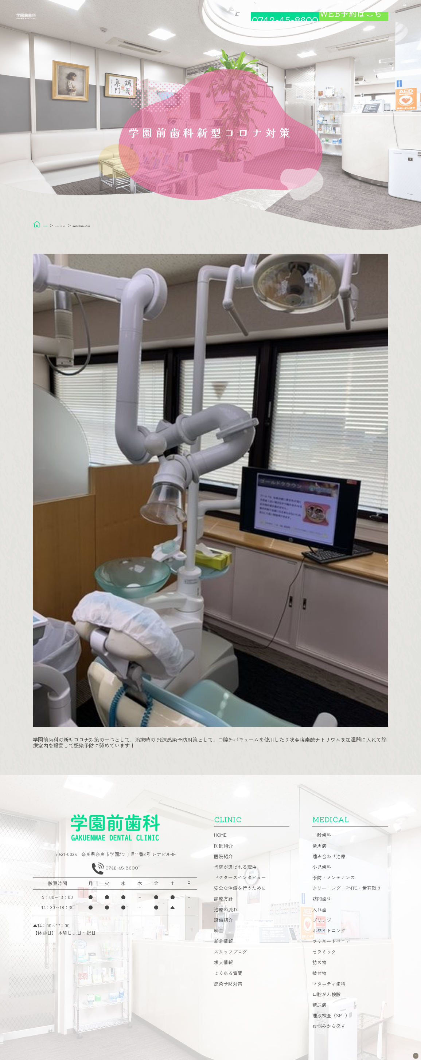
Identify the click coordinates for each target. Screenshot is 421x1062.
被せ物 (319, 975)
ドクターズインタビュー (240, 880)
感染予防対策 (228, 986)
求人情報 (223, 965)
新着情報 (223, 944)
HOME (220, 837)
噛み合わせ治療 (329, 858)
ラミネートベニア (331, 944)
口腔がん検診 (326, 996)
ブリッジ (321, 922)
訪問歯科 (321, 901)
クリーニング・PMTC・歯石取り (346, 890)
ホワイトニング (329, 933)
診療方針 (223, 901)
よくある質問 (228, 975)
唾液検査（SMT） (331, 1018)
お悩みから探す (329, 1028)
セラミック (324, 954)
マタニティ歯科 (329, 986)
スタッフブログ (230, 954)
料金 (218, 933)
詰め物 (319, 965)
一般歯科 (321, 837)
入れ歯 (319, 912)
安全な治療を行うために (240, 890)
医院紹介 (223, 858)
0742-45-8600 (123, 872)
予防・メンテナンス (333, 880)
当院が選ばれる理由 (235, 869)
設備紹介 (223, 922)
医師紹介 (223, 848)
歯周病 (319, 848)
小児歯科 (321, 869)
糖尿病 (319, 1007)
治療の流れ (226, 912)
